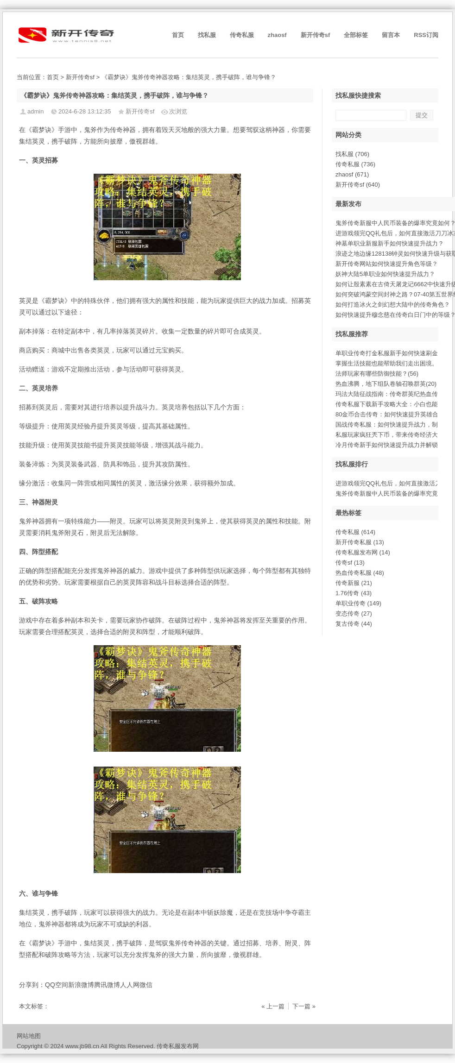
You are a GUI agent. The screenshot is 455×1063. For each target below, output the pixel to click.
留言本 (391, 34)
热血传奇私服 (359, 572)
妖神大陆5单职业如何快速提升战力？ (385, 273)
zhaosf (277, 34)
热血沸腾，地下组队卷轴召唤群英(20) (385, 383)
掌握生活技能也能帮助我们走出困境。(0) (390, 363)
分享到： (32, 984)
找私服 (207, 34)
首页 (178, 34)
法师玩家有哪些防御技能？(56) (376, 373)
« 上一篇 (272, 1006)
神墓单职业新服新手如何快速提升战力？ (389, 243)
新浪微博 (81, 984)
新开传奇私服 (359, 542)
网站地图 (29, 1035)
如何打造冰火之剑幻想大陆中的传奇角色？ (392, 304)
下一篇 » (304, 1006)
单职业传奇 (358, 603)
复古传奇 (353, 623)
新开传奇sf (315, 34)
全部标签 (356, 34)
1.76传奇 (353, 593)
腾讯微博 (107, 984)
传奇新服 (353, 582)
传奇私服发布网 (362, 552)
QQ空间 (56, 984)
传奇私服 (242, 34)
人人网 (129, 984)
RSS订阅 (426, 34)
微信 (145, 984)
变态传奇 (353, 613)
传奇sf (350, 562)
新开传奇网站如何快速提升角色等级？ (386, 263)
